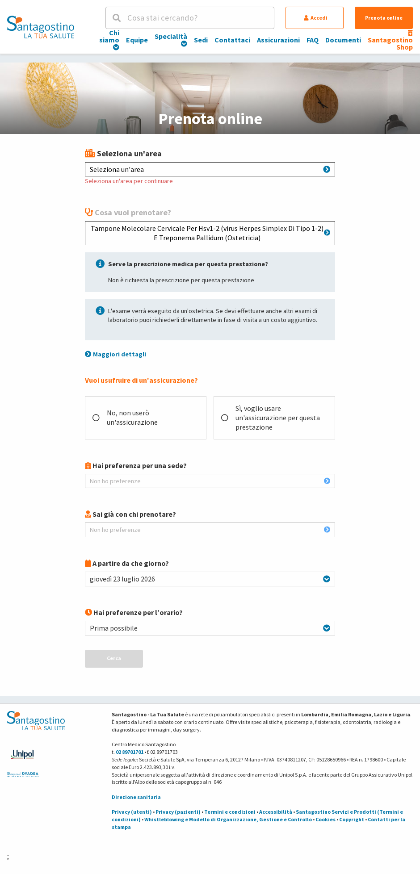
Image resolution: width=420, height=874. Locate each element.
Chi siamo (109, 39)
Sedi (201, 39)
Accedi (316, 17)
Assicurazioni (278, 39)
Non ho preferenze (210, 481)
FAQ (313, 39)
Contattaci (232, 39)
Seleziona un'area (210, 169)
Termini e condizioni (230, 811)
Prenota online (384, 17)
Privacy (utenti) (132, 811)
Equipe (137, 39)
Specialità (171, 39)
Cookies (325, 819)
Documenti (343, 39)
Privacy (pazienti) (178, 811)
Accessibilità (275, 811)
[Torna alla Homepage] (40, 27)
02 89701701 (129, 752)
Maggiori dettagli (115, 354)
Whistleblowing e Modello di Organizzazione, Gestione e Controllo (228, 819)
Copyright (351, 819)
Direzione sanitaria (136, 797)
